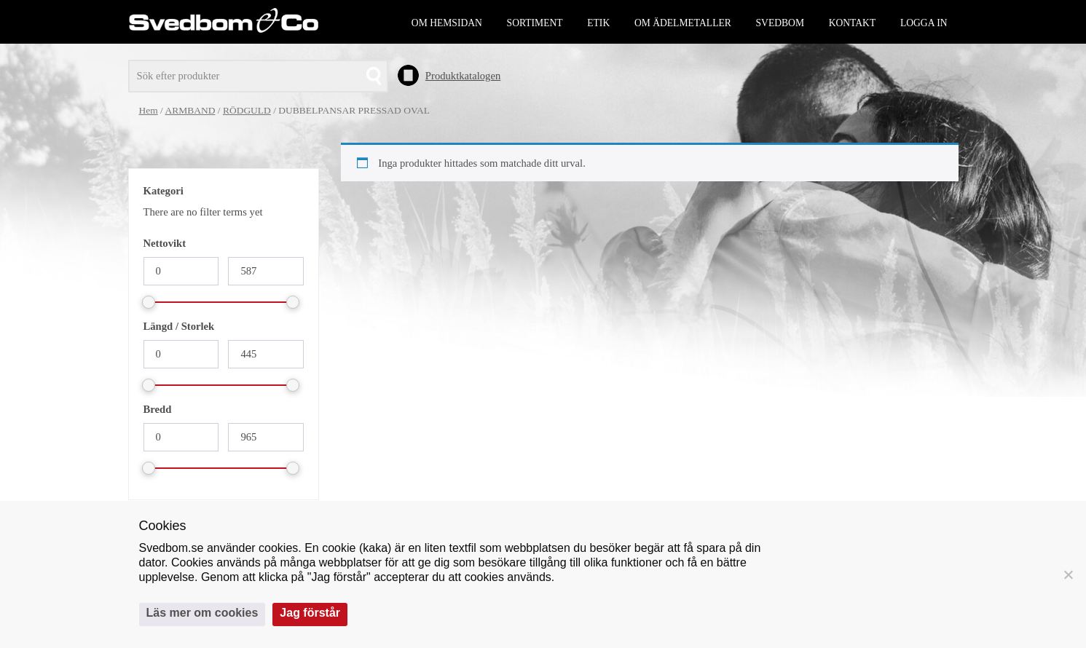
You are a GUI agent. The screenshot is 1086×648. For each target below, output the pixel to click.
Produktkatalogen (462, 76)
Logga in (924, 22)
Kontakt (852, 22)
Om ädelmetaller (682, 22)
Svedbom (780, 22)
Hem (148, 110)
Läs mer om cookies (202, 612)
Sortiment (535, 22)
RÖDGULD (247, 110)
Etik (598, 22)
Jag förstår (310, 612)
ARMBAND (190, 110)
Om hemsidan (447, 22)
